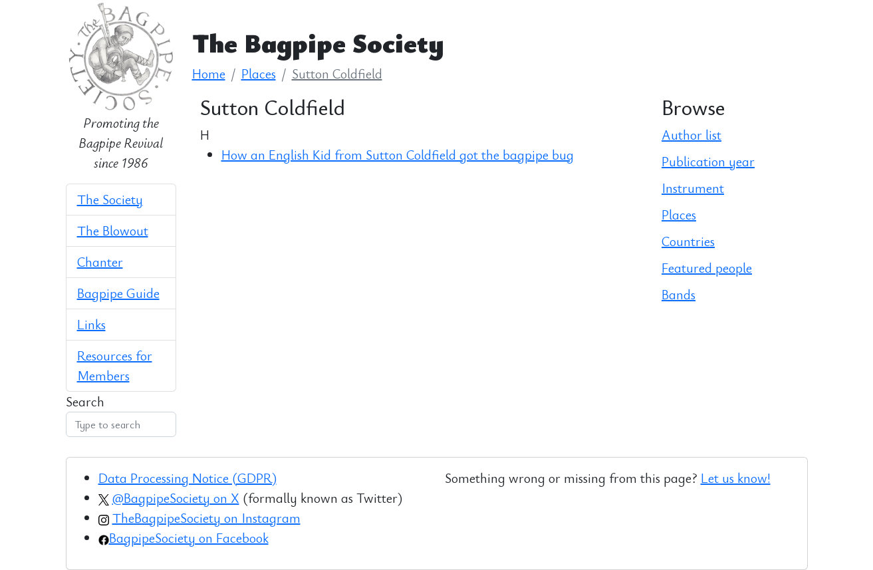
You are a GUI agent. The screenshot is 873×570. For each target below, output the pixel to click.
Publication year (708, 161)
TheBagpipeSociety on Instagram (206, 518)
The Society (110, 199)
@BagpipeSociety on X (175, 498)
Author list (691, 135)
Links (91, 324)
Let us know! (736, 478)
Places (258, 73)
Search (85, 401)
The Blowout (112, 230)
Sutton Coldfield (337, 73)
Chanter (100, 262)
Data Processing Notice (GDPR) (187, 478)
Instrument (693, 188)
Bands (678, 294)
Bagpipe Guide (118, 293)
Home (208, 73)
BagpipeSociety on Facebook (189, 538)
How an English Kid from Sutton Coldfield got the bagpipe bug (397, 155)
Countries (688, 241)
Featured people (707, 268)
